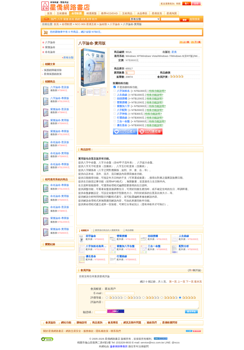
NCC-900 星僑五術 (85, 24)
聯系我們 (116, 331)
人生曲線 (184, 236)
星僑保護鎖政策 (53, 73)
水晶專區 (142, 13)
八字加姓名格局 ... (96, 246)
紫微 (65, 19)
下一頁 (190, 281)
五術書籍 (62, 13)
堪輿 (83, 19)
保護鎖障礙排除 (53, 70)
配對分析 (184, 246)
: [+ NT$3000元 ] (130, 117)
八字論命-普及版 (59, 87)
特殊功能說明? (157, 90)
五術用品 (127, 13)
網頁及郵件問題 (132, 322)
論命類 (103, 24)
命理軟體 (77, 13)
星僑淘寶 (172, 13)
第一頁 (173, 281)
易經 (77, 19)
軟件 (94, 19)
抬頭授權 (153, 236)
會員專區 (113, 322)
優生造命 (91, 256)
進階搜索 (195, 19)
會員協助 (50, 322)
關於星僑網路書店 (53, 331)
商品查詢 (97, 322)
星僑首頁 (157, 13)
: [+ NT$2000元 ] (131, 106)
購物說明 (82, 322)
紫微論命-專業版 (59, 131)
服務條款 (88, 331)
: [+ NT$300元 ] (129, 113)
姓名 (71, 19)
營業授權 (122, 236)
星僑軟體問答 (169, 322)
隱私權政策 (102, 331)
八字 (60, 19)
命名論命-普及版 (59, 142)
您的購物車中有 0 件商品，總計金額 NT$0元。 (76, 31)
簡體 (178, 3)
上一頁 (181, 281)
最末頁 (198, 281)
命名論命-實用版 (59, 153)
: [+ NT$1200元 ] (130, 98)
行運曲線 (122, 256)
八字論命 (115, 24)
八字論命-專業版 (59, 98)
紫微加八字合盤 (126, 246)
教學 (89, 19)
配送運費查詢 (167, 3)
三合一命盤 (154, 246)
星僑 (174, 51)
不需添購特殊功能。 (127, 87)
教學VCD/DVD (109, 13)
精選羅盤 (91, 13)
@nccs (175, 342)
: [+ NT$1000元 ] (131, 90)
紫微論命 (50, 47)
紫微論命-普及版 (59, 109)
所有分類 (68, 57)
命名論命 (50, 51)
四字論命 (91, 236)
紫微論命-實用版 (59, 120)
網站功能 (66, 322)
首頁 (49, 13)
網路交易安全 (73, 331)
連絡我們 (152, 322)
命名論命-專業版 (59, 164)
